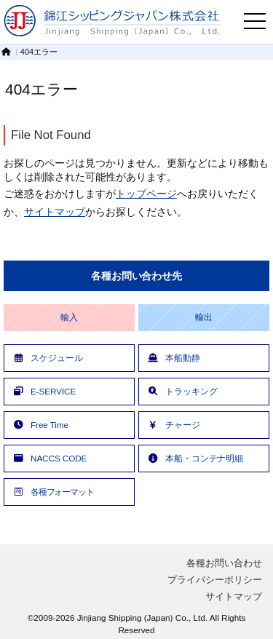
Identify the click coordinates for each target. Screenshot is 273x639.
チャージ (173, 424)
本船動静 (173, 357)
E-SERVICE (44, 391)
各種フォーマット (53, 491)
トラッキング (181, 391)
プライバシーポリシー (214, 579)
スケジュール (47, 357)
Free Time (40, 424)
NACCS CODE (49, 458)
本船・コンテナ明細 (194, 458)
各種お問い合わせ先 (136, 276)
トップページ (146, 193)
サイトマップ (54, 212)
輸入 (69, 317)
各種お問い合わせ (224, 562)
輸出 (204, 317)
